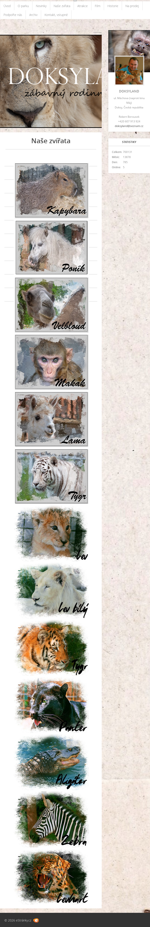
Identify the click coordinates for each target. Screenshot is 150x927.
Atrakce (82, 6)
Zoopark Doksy (97, 32)
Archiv (33, 15)
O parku (23, 6)
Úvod (7, 6)
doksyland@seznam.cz (129, 126)
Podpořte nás (13, 15)
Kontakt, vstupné (56, 15)
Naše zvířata (62, 6)
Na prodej (132, 6)
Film (97, 6)
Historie (112, 6)
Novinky (41, 6)
